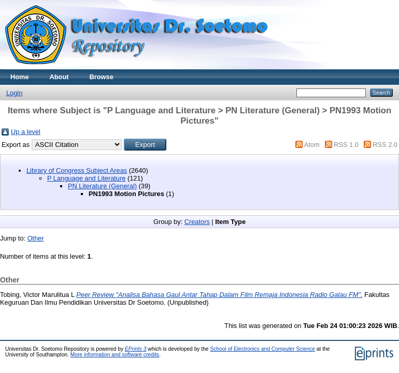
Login (14, 93)
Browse (101, 77)
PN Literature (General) (102, 186)
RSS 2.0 (385, 144)
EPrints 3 (136, 349)
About (59, 77)
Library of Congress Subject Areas (76, 170)
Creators (197, 222)
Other (35, 238)
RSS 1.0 (346, 144)
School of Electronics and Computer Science (262, 349)
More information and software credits (114, 354)
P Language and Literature (86, 178)
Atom (312, 144)
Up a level (25, 132)
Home (19, 77)
